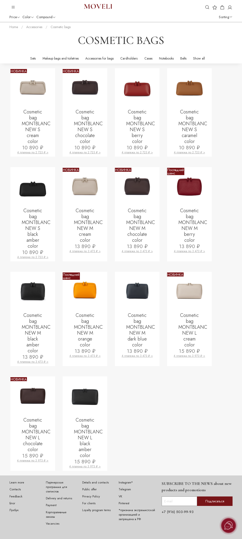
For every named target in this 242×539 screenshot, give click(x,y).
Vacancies (52, 524)
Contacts (15, 489)
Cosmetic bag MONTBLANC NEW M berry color (193, 225)
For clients (88, 503)
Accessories (34, 27)
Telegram (125, 489)
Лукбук (14, 510)
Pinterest (124, 503)
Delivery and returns (59, 498)
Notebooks (166, 58)
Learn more (16, 482)
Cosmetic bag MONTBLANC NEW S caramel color (193, 126)
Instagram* (126, 482)
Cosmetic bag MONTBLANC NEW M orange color (88, 330)
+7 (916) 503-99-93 (178, 511)
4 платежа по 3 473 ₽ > (85, 251)
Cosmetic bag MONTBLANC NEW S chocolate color (88, 126)
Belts (183, 58)
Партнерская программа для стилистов (56, 487)
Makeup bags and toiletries (61, 58)
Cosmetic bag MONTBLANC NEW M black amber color (36, 333)
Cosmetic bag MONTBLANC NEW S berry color (141, 126)
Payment (51, 505)
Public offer (89, 489)
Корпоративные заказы (56, 514)
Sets (33, 58)
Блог (12, 503)
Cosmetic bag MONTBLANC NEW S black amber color (36, 228)
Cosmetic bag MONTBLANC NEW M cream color (88, 225)
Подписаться (214, 501)
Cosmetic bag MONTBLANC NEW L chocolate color (36, 435)
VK (120, 496)
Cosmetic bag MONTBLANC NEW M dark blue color (141, 330)
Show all (199, 58)
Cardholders (129, 58)
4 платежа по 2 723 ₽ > (32, 152)
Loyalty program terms (96, 510)
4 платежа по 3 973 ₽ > (189, 356)
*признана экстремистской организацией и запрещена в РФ (137, 514)
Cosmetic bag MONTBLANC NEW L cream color (193, 330)
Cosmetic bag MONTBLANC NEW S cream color (36, 126)
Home (13, 27)
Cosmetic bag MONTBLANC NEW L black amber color (88, 438)
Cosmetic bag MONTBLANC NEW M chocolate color (141, 225)
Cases (148, 58)
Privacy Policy (91, 496)
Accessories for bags (99, 58)
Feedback (15, 496)
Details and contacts (95, 482)
